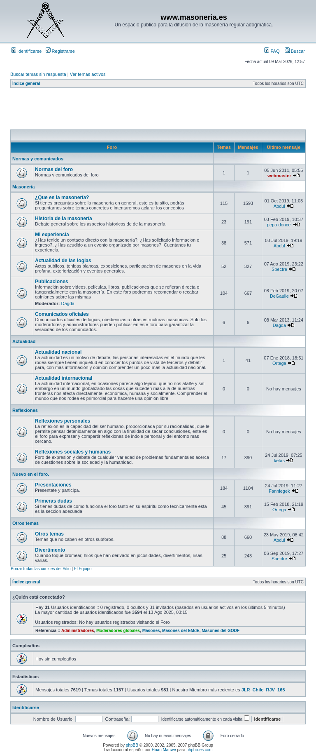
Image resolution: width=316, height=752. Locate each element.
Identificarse (26, 51)
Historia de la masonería (63, 218)
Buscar (295, 51)
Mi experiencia (52, 234)
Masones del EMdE (181, 630)
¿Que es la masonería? (62, 197)
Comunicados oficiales (62, 314)
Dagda (67, 303)
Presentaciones (53, 485)
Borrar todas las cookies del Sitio (41, 568)
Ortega (279, 363)
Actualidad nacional (58, 352)
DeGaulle (279, 296)
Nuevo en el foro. (30, 474)
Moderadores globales (118, 630)
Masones (151, 630)
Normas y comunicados (37, 158)
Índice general (26, 83)
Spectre (279, 269)
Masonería (23, 186)
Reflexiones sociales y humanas (73, 452)
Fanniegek (279, 491)
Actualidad (23, 341)
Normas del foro (54, 169)
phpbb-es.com (199, 749)
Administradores (77, 630)
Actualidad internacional (63, 378)
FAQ (271, 51)
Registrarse (60, 51)
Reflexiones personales (62, 421)
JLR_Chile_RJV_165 (263, 689)
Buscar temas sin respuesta (38, 74)
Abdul (279, 206)
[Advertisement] (160, 110)
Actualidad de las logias (63, 260)
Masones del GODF (220, 630)
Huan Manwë (164, 749)
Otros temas (25, 523)
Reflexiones (25, 410)
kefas (279, 460)
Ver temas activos (88, 74)
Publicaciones (51, 281)
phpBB (132, 745)
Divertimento (50, 550)
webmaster (279, 175)
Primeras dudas (53, 501)
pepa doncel (279, 224)
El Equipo (83, 568)
